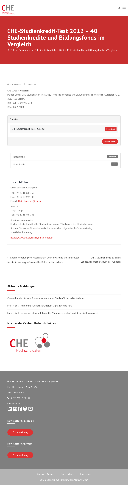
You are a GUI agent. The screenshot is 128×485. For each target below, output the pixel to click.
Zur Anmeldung (20, 432)
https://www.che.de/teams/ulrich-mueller (32, 237)
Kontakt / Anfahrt (46, 474)
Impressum (85, 474)
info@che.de (13, 403)
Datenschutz (67, 474)
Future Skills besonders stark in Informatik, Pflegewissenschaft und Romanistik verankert (52, 313)
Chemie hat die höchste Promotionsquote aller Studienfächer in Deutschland (46, 298)
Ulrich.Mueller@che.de (30, 201)
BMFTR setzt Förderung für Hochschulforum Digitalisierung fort (39, 305)
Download (110, 129)
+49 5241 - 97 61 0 (18, 398)
